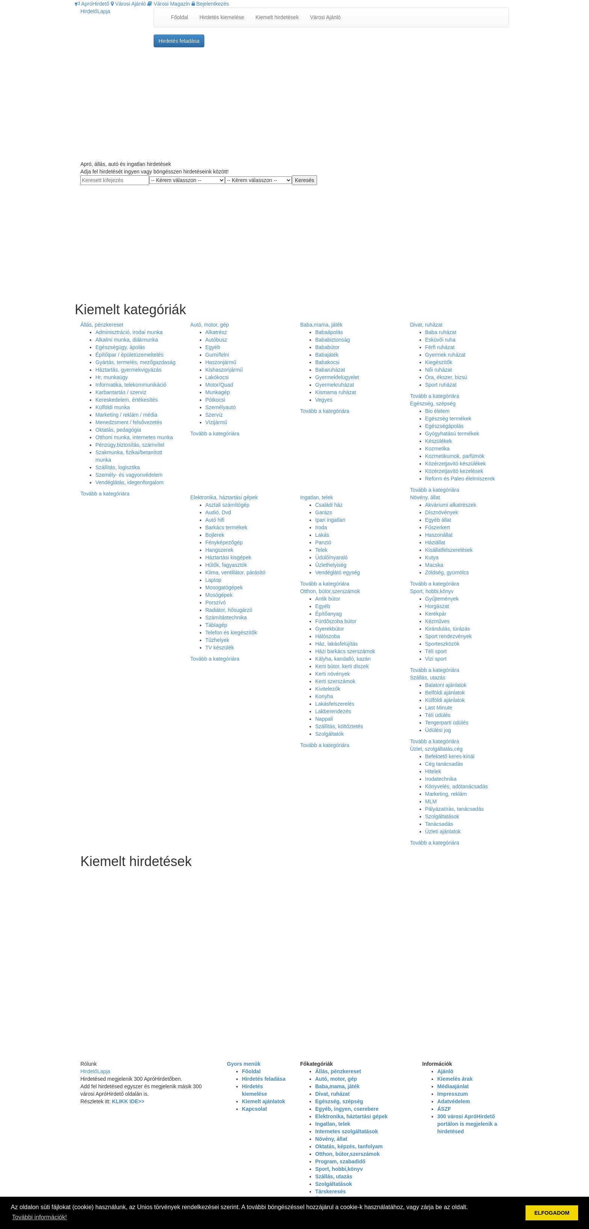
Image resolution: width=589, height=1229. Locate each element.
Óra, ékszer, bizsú (446, 377)
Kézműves (437, 621)
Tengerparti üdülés (446, 723)
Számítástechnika (226, 617)
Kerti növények (332, 674)
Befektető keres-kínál (450, 756)
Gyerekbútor (329, 629)
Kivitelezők (327, 689)
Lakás (322, 535)
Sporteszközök (442, 644)
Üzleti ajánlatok (443, 831)
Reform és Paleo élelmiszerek (460, 479)
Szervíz (214, 415)
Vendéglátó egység (337, 572)
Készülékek (438, 441)
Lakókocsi (217, 377)
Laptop (213, 580)
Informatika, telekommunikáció (130, 385)
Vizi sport (436, 659)
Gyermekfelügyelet (337, 377)
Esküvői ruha (440, 340)
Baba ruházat (440, 332)
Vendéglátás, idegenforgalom (129, 482)
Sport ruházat (441, 385)
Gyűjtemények (442, 599)
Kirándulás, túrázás (447, 629)
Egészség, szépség (433, 404)
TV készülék (219, 648)
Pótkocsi (215, 400)
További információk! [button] (39, 1217)
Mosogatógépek (224, 587)
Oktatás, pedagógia (118, 430)
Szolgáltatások (442, 816)
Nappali (324, 719)
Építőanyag (328, 614)
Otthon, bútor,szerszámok (330, 591)
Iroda (321, 527)
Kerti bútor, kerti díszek (342, 666)
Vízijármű (216, 422)
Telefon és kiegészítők (231, 633)
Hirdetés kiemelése (221, 17)
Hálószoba (327, 636)
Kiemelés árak (455, 1079)
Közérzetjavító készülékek (455, 464)
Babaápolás (329, 332)
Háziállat (435, 542)
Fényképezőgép (224, 542)
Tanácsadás (439, 824)
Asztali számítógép (227, 505)
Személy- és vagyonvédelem (129, 475)
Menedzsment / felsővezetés (128, 422)
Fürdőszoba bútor (335, 621)
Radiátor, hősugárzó (228, 610)
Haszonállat (439, 535)
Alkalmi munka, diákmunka (126, 340)
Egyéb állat (438, 520)
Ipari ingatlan (330, 520)
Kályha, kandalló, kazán (343, 659)
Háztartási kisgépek (228, 557)
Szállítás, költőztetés (339, 726)
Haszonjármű (220, 362)
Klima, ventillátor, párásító (235, 572)
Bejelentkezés (210, 4)
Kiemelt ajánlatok (263, 1101)
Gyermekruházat (334, 385)
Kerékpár (436, 614)
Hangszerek (219, 550)
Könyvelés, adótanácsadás (456, 786)
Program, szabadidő (340, 1161)
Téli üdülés (438, 715)
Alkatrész (216, 332)
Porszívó (215, 602)
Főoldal (179, 17)
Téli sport (436, 651)
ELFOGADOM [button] (551, 1213)
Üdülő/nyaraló (331, 557)
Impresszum (452, 1094)
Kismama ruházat (335, 392)
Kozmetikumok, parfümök (455, 456)
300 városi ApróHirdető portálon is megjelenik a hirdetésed (467, 1123)
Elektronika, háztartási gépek (224, 497)
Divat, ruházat (426, 325)
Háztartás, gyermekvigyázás (128, 370)
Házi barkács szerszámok (345, 651)
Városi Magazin (168, 4)
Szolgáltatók (329, 734)
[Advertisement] (294, 103)
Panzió (323, 542)
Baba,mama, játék (321, 325)
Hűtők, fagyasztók (226, 565)
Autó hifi (215, 520)
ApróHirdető (92, 4)
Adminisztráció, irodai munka (129, 332)
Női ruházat (438, 370)
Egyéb (212, 347)
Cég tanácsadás (444, 764)
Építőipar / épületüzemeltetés (129, 355)
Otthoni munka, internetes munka (134, 437)
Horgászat (437, 606)
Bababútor (327, 347)
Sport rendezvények (448, 636)
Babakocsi (327, 362)
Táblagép (216, 625)
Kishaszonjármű (224, 370)
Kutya (432, 557)
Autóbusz (216, 340)
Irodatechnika (441, 779)
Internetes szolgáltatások (346, 1131)
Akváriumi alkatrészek (450, 505)
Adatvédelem (453, 1101)
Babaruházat (330, 370)
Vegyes (323, 400)
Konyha (324, 696)
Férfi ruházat (440, 347)
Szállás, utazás (428, 678)
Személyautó (220, 407)
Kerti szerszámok (335, 681)
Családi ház (329, 505)
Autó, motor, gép (209, 325)
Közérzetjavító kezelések (454, 471)
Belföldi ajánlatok (445, 693)
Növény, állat (425, 497)
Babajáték (326, 355)
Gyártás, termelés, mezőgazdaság (135, 362)
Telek (321, 550)
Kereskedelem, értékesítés (126, 400)
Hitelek (433, 771)
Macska (434, 565)
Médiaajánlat (453, 1086)
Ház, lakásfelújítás (336, 644)
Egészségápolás (444, 426)
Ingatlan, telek (316, 497)
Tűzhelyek (217, 640)
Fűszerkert (437, 527)
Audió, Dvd (218, 512)
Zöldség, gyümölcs (447, 572)
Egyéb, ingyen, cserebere (347, 1109)
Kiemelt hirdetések (277, 17)
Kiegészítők (438, 362)
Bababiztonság (332, 340)
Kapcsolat (254, 1109)
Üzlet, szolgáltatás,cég (436, 749)
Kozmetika (437, 449)
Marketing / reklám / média (126, 415)
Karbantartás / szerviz (120, 392)
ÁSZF (444, 1109)
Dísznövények (441, 512)
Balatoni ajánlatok (446, 685)
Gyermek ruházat (445, 355)
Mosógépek (219, 595)
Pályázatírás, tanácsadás (454, 809)
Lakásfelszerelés (334, 704)
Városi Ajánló (128, 4)
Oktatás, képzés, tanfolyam (349, 1146)
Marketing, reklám (446, 794)
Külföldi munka (112, 407)
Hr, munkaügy (111, 377)
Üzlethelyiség (330, 565)
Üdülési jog (438, 730)
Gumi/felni (217, 355)
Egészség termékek (448, 419)
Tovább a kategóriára (105, 494)
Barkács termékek (226, 527)
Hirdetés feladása (179, 41)
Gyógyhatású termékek (452, 434)
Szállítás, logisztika (117, 467)
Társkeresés (330, 1191)
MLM (431, 801)
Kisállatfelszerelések (449, 550)
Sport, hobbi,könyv (432, 591)
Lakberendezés (333, 711)
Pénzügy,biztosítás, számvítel (129, 445)
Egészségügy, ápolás (120, 347)
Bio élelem (437, 411)
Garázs (323, 512)
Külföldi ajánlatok (445, 700)
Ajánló (445, 1071)
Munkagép (217, 392)
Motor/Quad (219, 385)
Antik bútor (327, 599)
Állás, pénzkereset (101, 325)
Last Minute (438, 708)
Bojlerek (215, 535)
